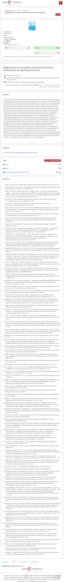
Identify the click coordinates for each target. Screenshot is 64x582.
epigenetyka (28, 152)
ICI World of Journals (9, 10)
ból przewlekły (19, 152)
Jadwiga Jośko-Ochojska (13, 75)
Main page (5, 562)
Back (58, 14)
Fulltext (6, 164)
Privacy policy (23, 562)
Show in (52, 160)
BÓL (18, 10)
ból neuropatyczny (9, 152)
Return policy (34, 562)
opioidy (34, 152)
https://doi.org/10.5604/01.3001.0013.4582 (16, 172)
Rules (13, 562)
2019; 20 (25, 10)
